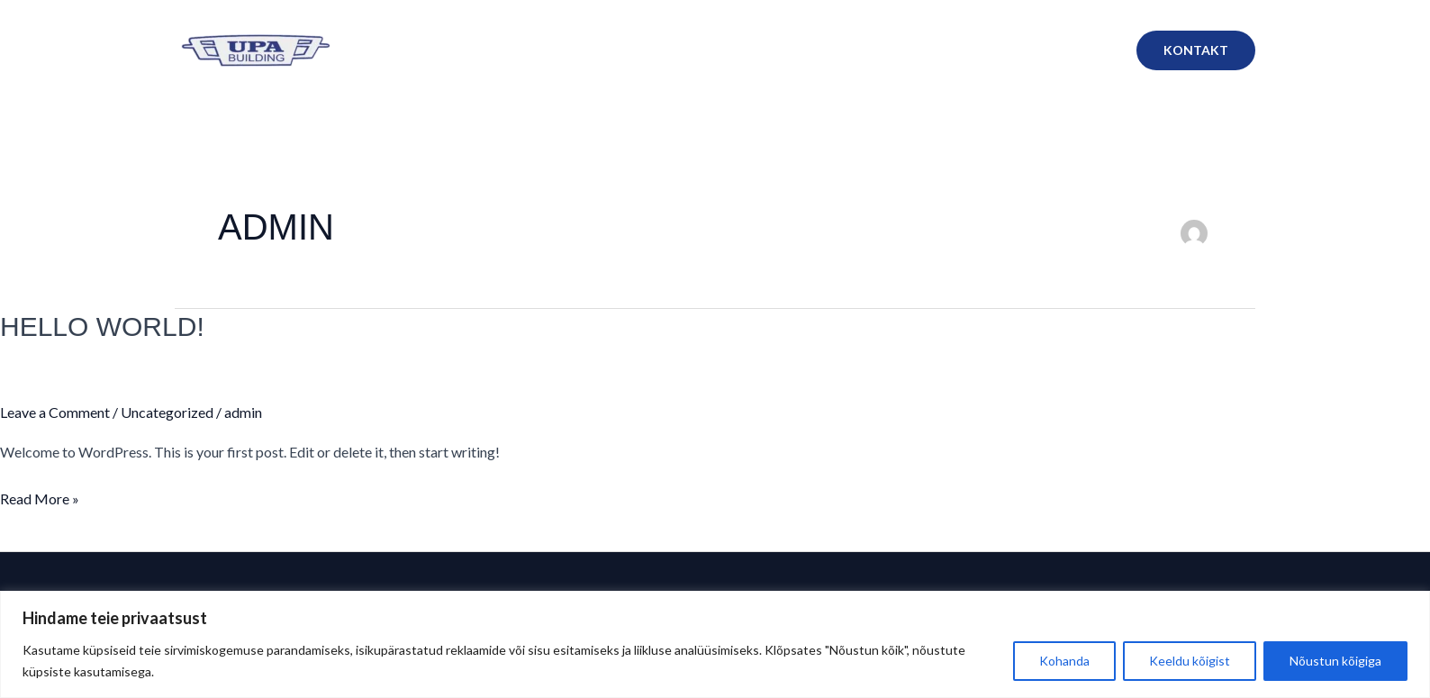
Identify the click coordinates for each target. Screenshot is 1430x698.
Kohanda (1064, 660)
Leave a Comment (55, 412)
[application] (980, 50)
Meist (648, 50)
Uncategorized (167, 412)
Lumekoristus (825, 50)
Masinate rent (1061, 50)
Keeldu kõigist (1189, 660)
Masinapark (942, 50)
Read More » (39, 496)
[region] (715, 644)
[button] (1195, 50)
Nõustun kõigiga (1335, 660)
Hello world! (102, 326)
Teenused (725, 50)
